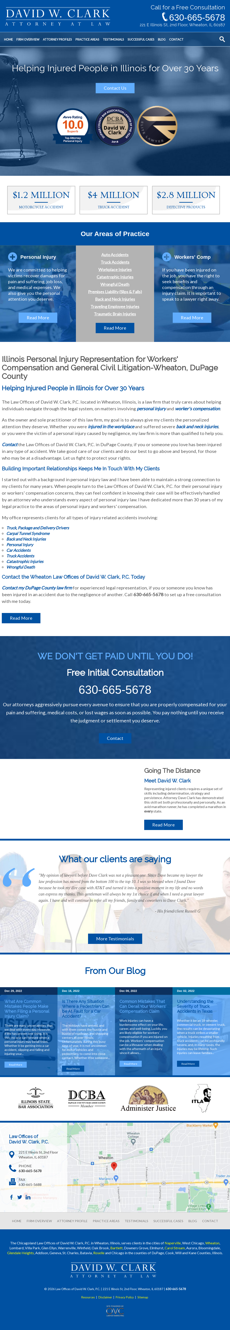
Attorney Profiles (57, 39)
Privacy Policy (125, 1297)
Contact (176, 39)
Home (8, 39)
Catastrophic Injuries (115, 276)
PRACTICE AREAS (106, 1221)
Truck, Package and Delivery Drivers (37, 527)
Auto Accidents (114, 254)
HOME (17, 1221)
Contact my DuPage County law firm (37, 587)
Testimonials (113, 39)
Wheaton (212, 1243)
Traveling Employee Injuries (115, 306)
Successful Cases (141, 39)
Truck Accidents (115, 262)
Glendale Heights (20, 1253)
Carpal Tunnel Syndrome (27, 533)
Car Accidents (18, 550)
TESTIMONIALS (136, 1221)
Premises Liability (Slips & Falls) (115, 291)
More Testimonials (115, 938)
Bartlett (116, 1248)
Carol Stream (175, 1248)
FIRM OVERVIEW (39, 1221)
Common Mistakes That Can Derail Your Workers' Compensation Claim (142, 1006)
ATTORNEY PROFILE (72, 1221)
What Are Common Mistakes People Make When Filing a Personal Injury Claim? (26, 1009)
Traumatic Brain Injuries (115, 313)
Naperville (173, 1243)
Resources (88, 1297)
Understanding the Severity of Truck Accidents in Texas (195, 1006)
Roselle (98, 1253)
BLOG (192, 1221)
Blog (162, 39)
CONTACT (210, 1221)
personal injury (151, 408)
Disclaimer (105, 1297)
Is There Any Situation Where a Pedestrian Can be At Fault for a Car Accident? (85, 1009)
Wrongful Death (114, 284)
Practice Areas (87, 39)
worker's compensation (197, 408)
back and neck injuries (197, 426)
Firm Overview (27, 39)
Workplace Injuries (115, 269)
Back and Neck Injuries (115, 299)
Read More (38, 317)
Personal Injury (19, 544)
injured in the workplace (111, 426)
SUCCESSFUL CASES (168, 1221)
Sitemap (142, 1297)
